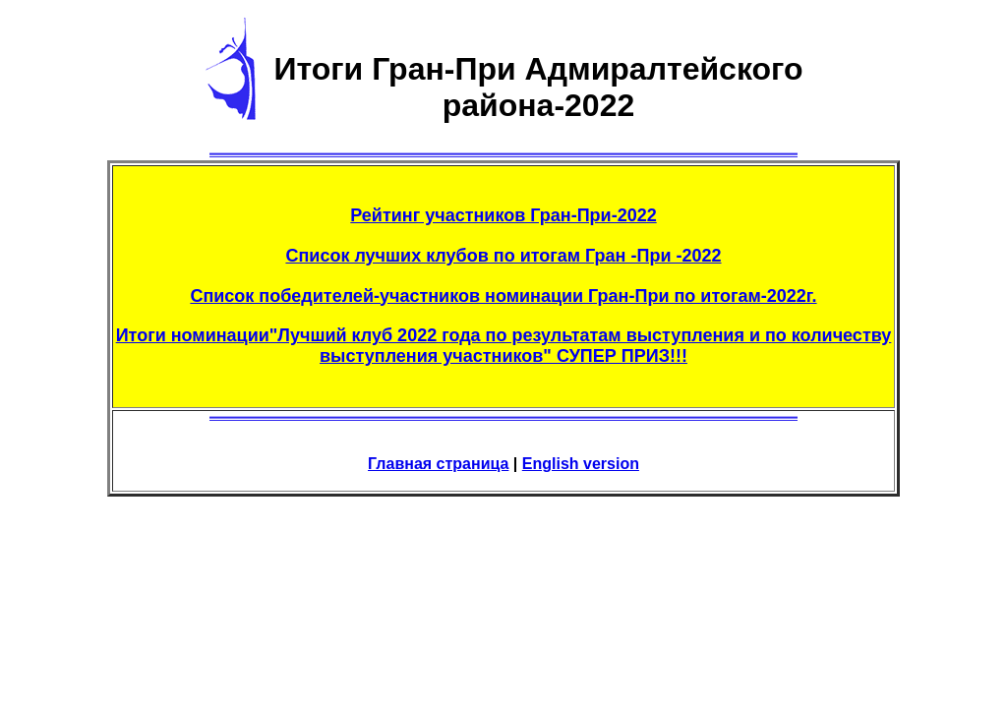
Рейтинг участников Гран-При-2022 (503, 215)
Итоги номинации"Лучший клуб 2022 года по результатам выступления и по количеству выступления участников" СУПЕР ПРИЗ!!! (504, 345)
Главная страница (438, 463)
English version (580, 463)
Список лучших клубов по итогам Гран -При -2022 (503, 256)
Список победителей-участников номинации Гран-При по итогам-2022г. (503, 296)
